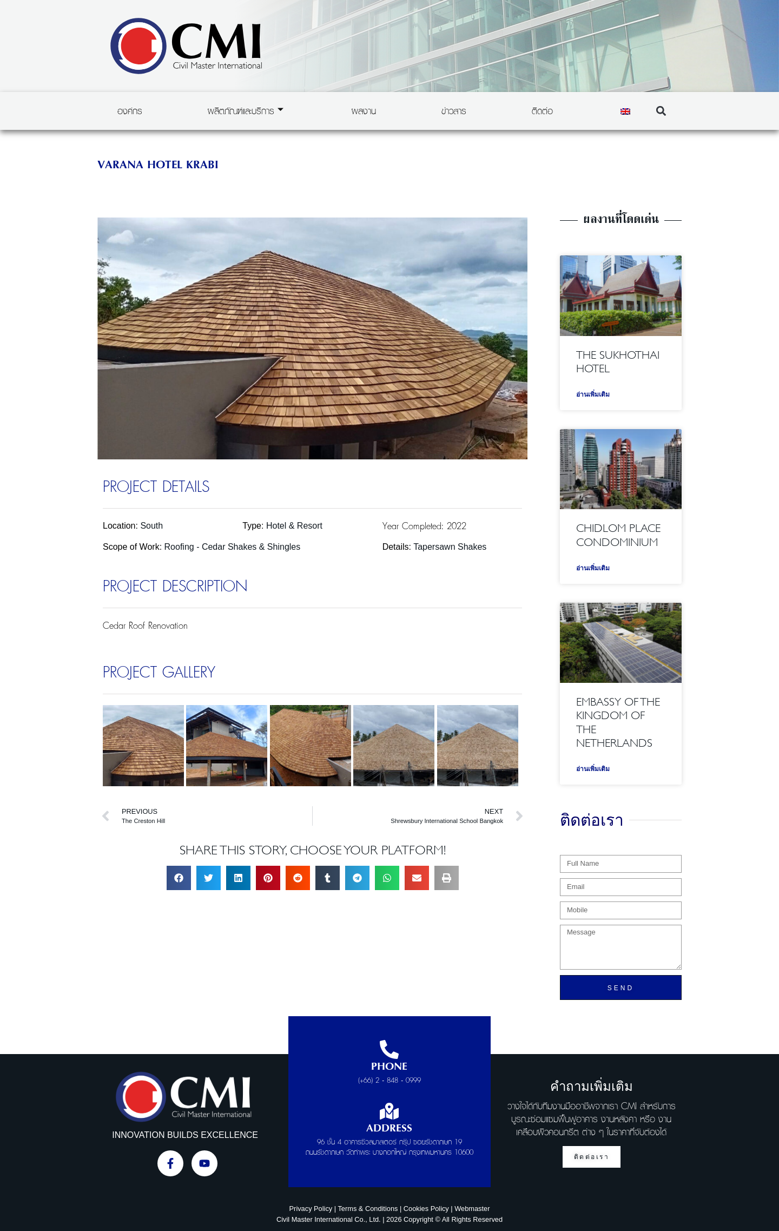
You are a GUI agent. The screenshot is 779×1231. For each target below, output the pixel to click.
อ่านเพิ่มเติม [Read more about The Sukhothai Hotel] (593, 394)
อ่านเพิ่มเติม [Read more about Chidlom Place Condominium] (593, 568)
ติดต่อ (542, 111)
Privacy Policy (311, 1208)
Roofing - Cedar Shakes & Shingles (232, 546)
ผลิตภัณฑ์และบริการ (245, 111)
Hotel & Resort (294, 525)
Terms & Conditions (368, 1208)
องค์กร (129, 111)
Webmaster (472, 1208)
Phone (389, 1067)
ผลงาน (364, 111)
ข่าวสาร (453, 111)
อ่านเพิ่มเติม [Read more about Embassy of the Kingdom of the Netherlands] (593, 769)
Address (389, 1128)
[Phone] (389, 1049)
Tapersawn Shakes (449, 546)
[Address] (389, 1111)
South (151, 525)
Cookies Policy (426, 1208)
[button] (661, 111)
